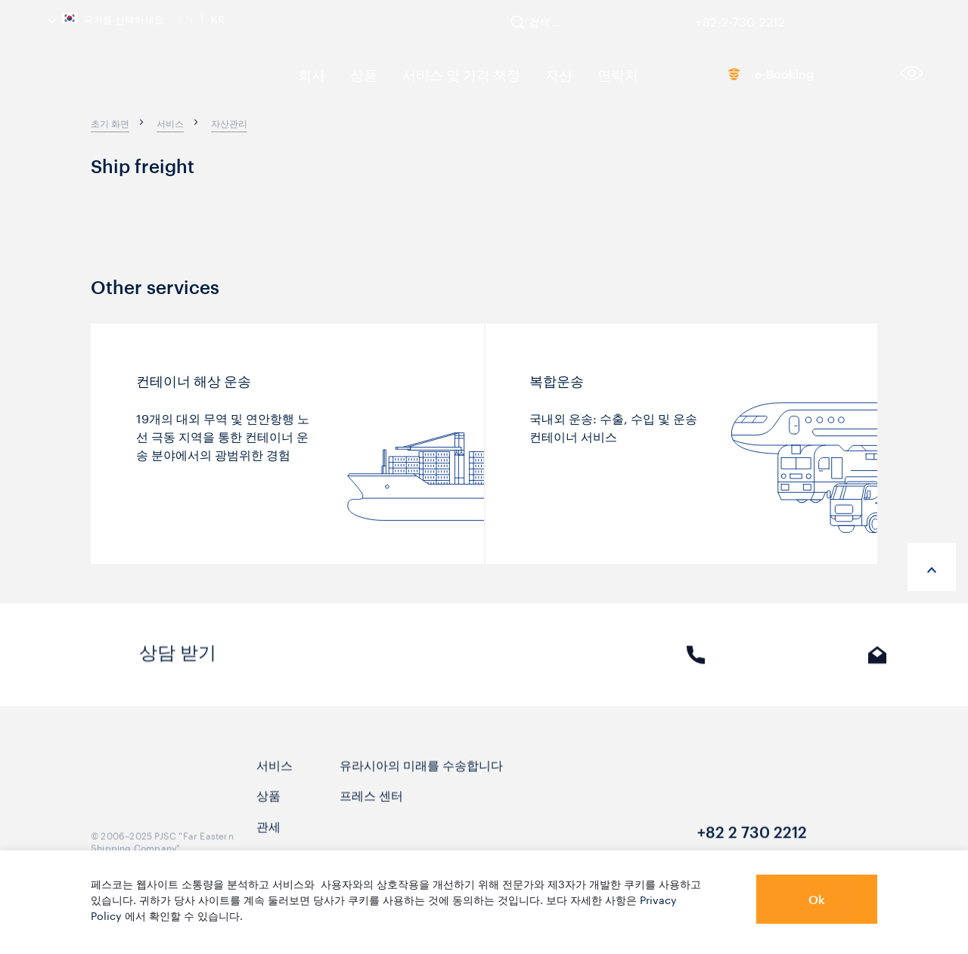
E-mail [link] (877, 668)
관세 (268, 838)
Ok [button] (816, 899)
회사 (308, 74)
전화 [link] (696, 668)
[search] (543, 29)
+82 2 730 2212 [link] (752, 846)
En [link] (186, 17)
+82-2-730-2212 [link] (740, 19)
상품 (355, 74)
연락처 (583, 74)
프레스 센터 (371, 808)
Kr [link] (218, 17)
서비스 (274, 778)
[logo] (158, 79)
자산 (530, 74)
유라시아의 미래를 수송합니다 (421, 778)
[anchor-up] (932, 567)
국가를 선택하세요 (106, 18)
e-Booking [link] (753, 77)
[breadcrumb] (110, 122)
